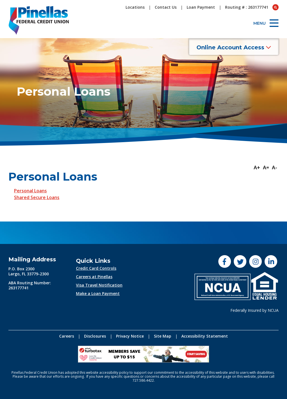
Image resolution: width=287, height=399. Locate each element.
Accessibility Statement (204, 336)
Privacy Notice (130, 336)
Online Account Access (233, 47)
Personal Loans (30, 191)
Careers (66, 336)
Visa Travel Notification (99, 285)
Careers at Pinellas (94, 276)
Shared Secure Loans (36, 197)
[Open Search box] (275, 7)
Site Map (162, 336)
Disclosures (95, 336)
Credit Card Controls (96, 268)
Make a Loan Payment (98, 293)
